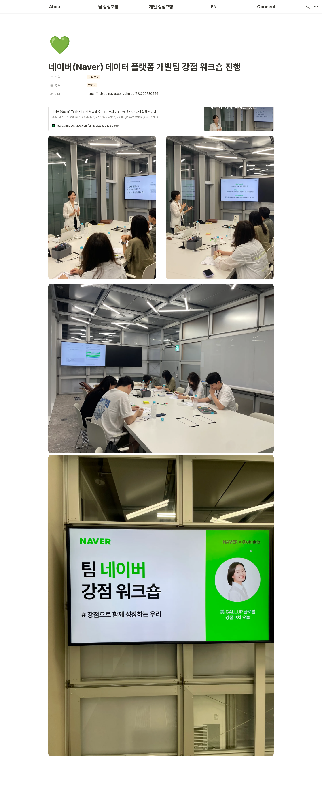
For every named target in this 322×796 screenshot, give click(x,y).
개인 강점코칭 (161, 6)
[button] (308, 7)
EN (214, 6)
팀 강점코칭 (108, 6)
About (55, 6)
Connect (266, 6)
